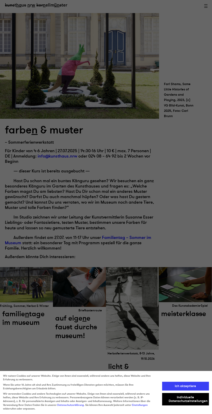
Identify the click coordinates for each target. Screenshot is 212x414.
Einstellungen (140, 405)
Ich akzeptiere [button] (185, 386)
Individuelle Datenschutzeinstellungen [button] (188, 399)
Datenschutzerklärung (70, 405)
